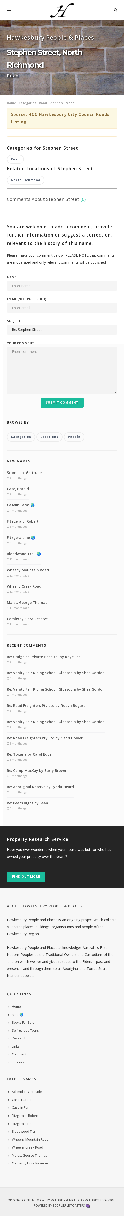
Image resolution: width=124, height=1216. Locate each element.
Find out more (26, 876)
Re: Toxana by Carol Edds (29, 754)
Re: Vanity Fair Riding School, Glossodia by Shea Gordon (56, 672)
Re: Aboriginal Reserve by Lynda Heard (40, 786)
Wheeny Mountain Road (28, 570)
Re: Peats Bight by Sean (27, 803)
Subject (14, 321)
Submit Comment (62, 402)
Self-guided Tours (25, 1030)
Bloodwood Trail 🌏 (24, 553)
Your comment (20, 343)
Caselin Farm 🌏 (21, 505)
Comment (19, 1054)
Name (11, 277)
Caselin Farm (21, 1107)
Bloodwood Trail (24, 1131)
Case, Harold (18, 488)
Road (43, 103)
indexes (18, 1062)
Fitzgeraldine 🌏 (21, 537)
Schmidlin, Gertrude (24, 472)
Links (16, 1046)
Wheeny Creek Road (24, 586)
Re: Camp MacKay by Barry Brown (36, 770)
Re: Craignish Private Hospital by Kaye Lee (43, 656)
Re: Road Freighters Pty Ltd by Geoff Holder (45, 738)
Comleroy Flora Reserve (27, 618)
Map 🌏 (17, 1014)
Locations (49, 437)
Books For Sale (23, 1022)
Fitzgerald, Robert (23, 521)
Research (19, 1038)
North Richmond (25, 180)
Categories (27, 103)
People (74, 437)
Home (11, 103)
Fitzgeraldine (21, 1123)
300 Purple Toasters (69, 1205)
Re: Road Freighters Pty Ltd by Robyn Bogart (46, 705)
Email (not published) (26, 299)
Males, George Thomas (27, 602)
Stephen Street (61, 103)
